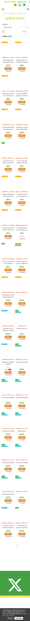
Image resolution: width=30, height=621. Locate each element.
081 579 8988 (9, 1)
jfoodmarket (22, 2)
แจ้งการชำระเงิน (5, 605)
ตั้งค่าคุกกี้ (10, 618)
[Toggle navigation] (28, 9)
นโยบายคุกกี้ (11, 615)
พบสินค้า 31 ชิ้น (7, 36)
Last (16, 546)
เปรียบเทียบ (9, 71)
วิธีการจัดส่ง (4, 607)
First (13, 546)
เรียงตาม (5, 24)
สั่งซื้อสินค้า (8, 68)
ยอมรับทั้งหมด (18, 618)
